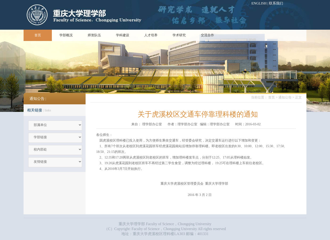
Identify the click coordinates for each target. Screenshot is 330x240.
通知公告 (285, 97)
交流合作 (207, 35)
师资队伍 (94, 35)
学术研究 (179, 35)
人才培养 (150, 35)
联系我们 (276, 3)
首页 (37, 35)
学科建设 (122, 35)
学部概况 (66, 35)
